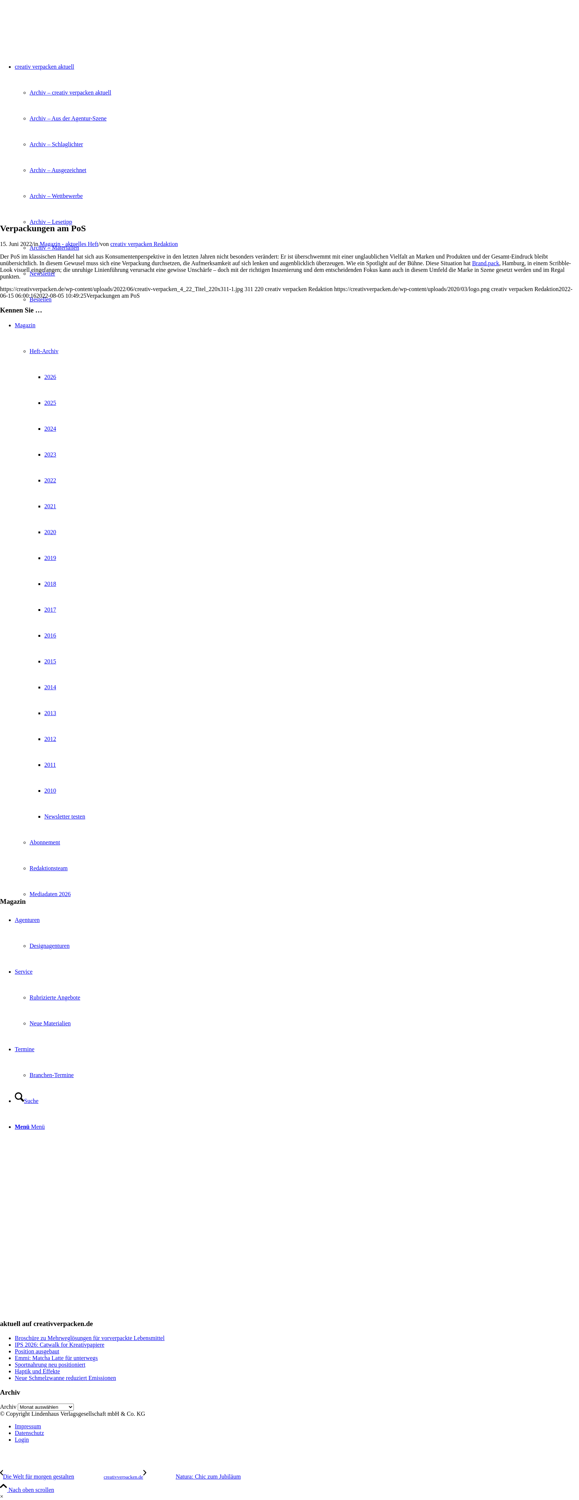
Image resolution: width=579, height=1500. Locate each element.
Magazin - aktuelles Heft (69, 244)
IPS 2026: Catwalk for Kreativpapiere (60, 1345)
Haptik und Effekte (37, 1371)
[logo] (55, 35)
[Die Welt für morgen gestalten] (71, 1476)
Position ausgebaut (37, 1351)
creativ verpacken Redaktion (144, 244)
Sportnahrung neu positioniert (50, 1364)
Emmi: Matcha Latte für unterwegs (56, 1358)
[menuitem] (297, 1426)
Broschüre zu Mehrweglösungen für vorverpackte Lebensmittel (90, 1338)
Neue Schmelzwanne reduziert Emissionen (65, 1378)
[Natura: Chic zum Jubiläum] (192, 1476)
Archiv (8, 1407)
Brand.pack (485, 263)
